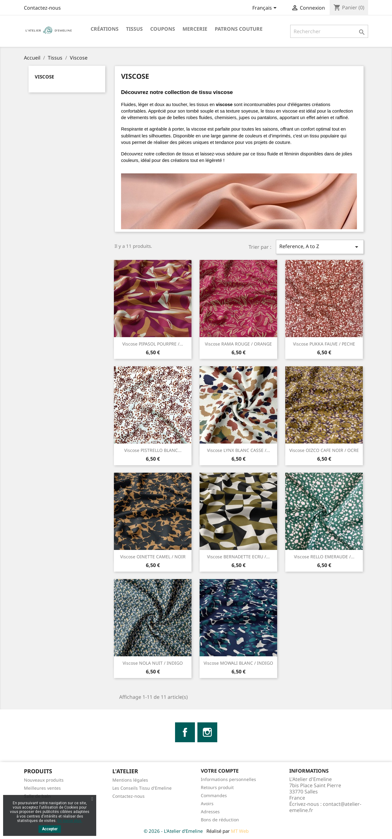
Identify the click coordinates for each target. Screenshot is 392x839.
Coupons (162, 28)
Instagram (207, 732)
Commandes (214, 795)
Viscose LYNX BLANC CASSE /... (238, 450)
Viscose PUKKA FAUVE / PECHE (324, 344)
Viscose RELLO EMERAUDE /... (324, 557)
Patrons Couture (239, 28)
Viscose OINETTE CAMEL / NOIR (153, 557)
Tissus (134, 28)
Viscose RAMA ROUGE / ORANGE (238, 344)
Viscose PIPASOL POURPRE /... (152, 344)
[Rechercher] (329, 31)
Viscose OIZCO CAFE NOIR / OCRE (324, 450)
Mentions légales (130, 780)
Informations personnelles (228, 779)
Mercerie (194, 28)
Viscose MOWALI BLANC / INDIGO (238, 663)
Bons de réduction (220, 820)
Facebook (185, 732)
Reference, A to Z (319, 247)
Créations (105, 28)
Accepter (49, 829)
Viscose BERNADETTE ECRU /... (238, 557)
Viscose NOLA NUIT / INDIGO (153, 663)
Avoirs (207, 803)
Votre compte (220, 770)
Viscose (44, 77)
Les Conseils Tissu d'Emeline (142, 788)
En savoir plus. (69, 821)
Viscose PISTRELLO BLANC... (153, 450)
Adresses (210, 811)
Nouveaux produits (44, 780)
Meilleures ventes (42, 788)
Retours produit (217, 787)
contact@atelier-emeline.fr (325, 807)
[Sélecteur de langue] (265, 8)
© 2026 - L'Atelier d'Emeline (174, 831)
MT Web (240, 831)
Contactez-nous (42, 7)
